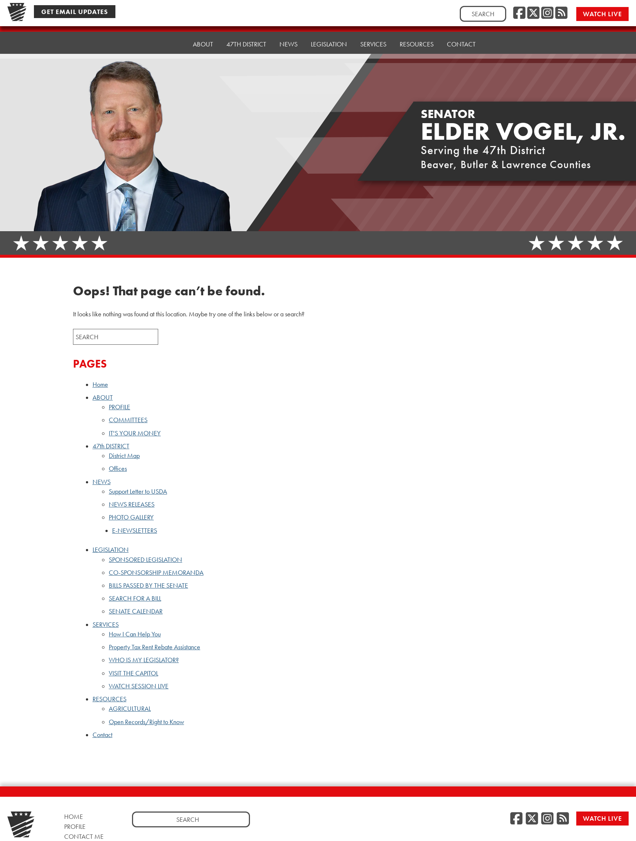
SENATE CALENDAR (136, 611)
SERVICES (106, 625)
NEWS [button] (288, 37)
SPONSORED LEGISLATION (145, 560)
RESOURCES (109, 699)
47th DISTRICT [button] (246, 39)
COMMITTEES (128, 420)
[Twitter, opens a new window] (533, 13)
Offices (118, 469)
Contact (461, 30)
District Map (124, 456)
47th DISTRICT (111, 446)
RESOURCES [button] (417, 32)
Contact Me (84, 836)
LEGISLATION (111, 550)
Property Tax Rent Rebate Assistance (154, 647)
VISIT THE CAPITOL (133, 673)
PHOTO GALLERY (131, 517)
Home (170, 43)
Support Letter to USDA (138, 491)
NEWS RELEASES (131, 504)
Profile (75, 826)
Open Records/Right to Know (146, 722)
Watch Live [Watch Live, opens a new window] (602, 14)
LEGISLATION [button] (329, 35)
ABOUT (103, 397)
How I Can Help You (135, 634)
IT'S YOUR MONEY (135, 433)
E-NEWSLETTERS (134, 531)
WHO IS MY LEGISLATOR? (144, 660)
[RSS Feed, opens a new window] (561, 13)
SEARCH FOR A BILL (135, 598)
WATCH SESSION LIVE (138, 686)
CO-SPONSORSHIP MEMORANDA (156, 573)
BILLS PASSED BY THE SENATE (148, 585)
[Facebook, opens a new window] (519, 13)
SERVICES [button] (373, 33)
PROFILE (119, 407)
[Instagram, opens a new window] (547, 13)
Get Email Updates (74, 11)
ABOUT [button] (203, 41)
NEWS (102, 482)
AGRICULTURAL (130, 709)
